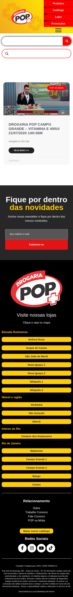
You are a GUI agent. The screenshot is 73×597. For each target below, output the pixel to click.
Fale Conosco (36, 516)
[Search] (67, 41)
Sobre (36, 508)
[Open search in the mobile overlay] (36, 53)
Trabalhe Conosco (36, 512)
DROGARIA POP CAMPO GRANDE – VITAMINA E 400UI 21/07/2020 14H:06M (34, 128)
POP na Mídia (36, 520)
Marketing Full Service (45, 592)
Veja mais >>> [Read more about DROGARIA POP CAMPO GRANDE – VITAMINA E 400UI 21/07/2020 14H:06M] (21, 150)
